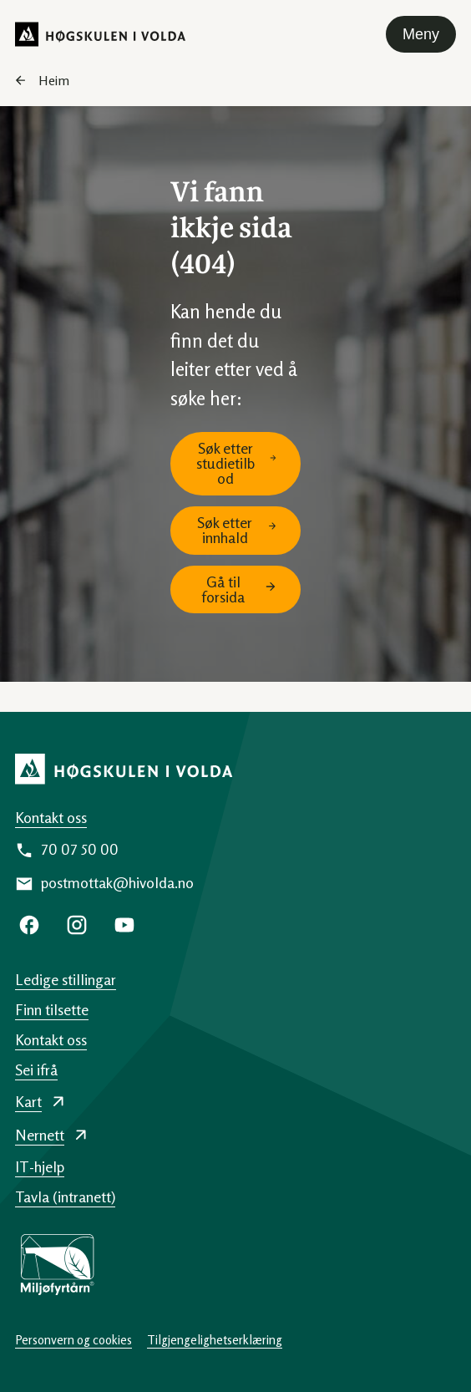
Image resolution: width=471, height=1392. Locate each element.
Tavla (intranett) (65, 1196)
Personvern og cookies (73, 1340)
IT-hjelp (39, 1166)
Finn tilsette (52, 1009)
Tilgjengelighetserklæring (214, 1340)
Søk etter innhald (224, 529)
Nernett (39, 1134)
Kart (28, 1101)
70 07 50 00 (80, 849)
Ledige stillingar (65, 979)
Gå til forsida (223, 589)
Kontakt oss (51, 817)
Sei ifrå (36, 1069)
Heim (53, 80)
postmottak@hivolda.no (117, 882)
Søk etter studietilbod (225, 463)
